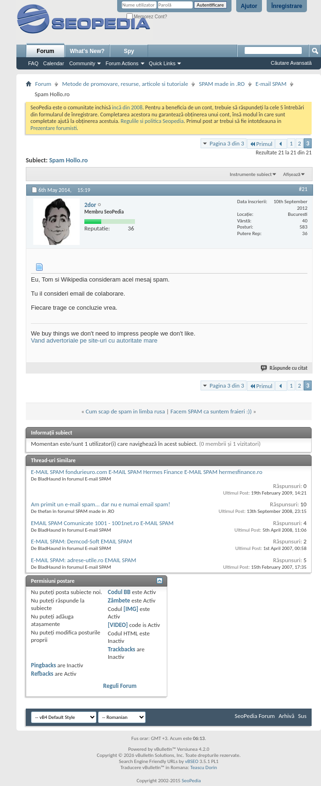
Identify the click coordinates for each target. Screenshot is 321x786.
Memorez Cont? (147, 16)
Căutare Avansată (291, 63)
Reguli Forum (119, 685)
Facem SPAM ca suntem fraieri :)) (211, 411)
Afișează (291, 174)
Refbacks (42, 673)
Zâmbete (119, 600)
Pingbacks (43, 665)
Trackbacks (121, 649)
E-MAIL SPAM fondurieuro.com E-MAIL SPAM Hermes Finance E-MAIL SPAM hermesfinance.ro (146, 471)
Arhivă (286, 715)
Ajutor (249, 6)
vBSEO (192, 761)
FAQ (33, 63)
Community (82, 63)
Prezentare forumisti (53, 128)
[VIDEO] (118, 624)
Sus (302, 715)
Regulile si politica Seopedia (152, 121)
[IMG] (130, 608)
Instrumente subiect (251, 174)
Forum (45, 51)
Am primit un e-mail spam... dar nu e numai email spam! (100, 504)
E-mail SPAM (270, 83)
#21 (303, 189)
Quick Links (162, 63)
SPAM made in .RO (222, 83)
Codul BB (119, 591)
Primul (260, 143)
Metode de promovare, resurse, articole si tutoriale (125, 83)
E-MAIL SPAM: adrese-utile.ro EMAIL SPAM (83, 560)
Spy (129, 51)
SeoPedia (191, 781)
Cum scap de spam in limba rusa (125, 411)
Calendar (53, 63)
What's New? (87, 51)
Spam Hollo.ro (68, 160)
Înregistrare (286, 6)
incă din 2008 (127, 107)
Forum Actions (121, 63)
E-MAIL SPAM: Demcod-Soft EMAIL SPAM (81, 541)
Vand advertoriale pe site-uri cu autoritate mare (94, 340)
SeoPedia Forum (255, 715)
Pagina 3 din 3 (226, 143)
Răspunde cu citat (284, 368)
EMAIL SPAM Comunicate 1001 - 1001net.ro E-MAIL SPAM (102, 523)
